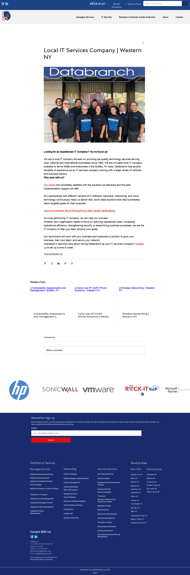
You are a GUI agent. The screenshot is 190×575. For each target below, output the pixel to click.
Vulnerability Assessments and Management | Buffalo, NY (49, 315)
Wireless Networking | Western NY (135, 315)
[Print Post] (72, 263)
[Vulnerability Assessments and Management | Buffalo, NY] (50, 298)
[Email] (86, 433)
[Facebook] (2, 3)
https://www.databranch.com (40, 551)
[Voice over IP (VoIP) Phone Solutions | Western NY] (94, 298)
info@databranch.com (43, 553)
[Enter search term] (160, 3)
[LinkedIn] (6, 3)
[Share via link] (65, 263)
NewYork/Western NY (53, 254)
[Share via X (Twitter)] (51, 263)
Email (34, 428)
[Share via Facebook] (45, 263)
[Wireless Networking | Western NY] (139, 298)
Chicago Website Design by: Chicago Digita (41, 559)
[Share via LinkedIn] (58, 263)
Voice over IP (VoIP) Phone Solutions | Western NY (94, 315)
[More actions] (143, 42)
